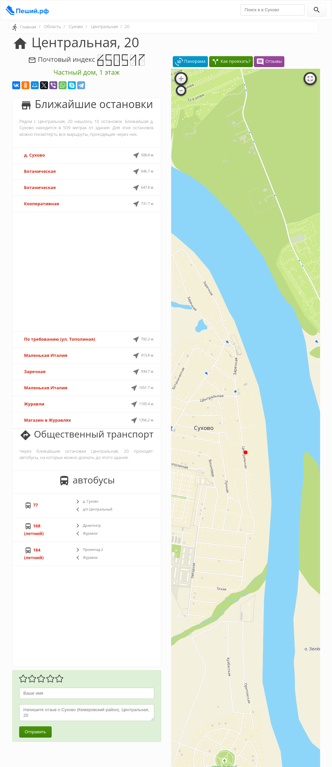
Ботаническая (40, 171)
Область (52, 26)
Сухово (76, 26)
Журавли (34, 404)
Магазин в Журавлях (47, 420)
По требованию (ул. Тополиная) (59, 339)
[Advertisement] (86, 271)
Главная (28, 27)
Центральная (104, 26)
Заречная (35, 371)
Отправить (35, 731)
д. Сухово (34, 155)
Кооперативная (41, 204)
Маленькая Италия (46, 355)
